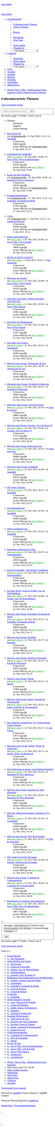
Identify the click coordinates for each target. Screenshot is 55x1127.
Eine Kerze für (14, 133)
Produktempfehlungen (17, 195)
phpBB (16, 1093)
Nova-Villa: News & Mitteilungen (23, 159)
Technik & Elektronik (17, 389)
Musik (10, 684)
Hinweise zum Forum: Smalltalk (22, 467)
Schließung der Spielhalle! (19, 154)
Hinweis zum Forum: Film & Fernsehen (26, 836)
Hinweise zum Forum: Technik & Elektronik (28, 384)
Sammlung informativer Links (21, 549)
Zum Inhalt (6, 4)
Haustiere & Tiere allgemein (20, 180)
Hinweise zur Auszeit (17, 278)
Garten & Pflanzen (16, 221)
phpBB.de (33, 1100)
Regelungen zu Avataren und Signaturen (26, 901)
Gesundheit (12, 821)
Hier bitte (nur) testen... (18, 343)
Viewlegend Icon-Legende (13, 1088)
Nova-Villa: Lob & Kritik (19, 242)
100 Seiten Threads (16, 487)
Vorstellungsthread (16, 508)
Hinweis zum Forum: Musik (20, 678)
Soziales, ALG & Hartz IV (19, 430)
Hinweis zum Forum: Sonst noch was (24, 446)
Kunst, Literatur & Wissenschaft (22, 707)
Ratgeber (11, 642)
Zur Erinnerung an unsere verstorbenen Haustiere (30, 769)
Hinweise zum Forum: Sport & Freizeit (25, 405)
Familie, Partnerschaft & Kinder (22, 862)
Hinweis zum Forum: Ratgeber (21, 637)
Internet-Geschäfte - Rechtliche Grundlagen (27, 570)
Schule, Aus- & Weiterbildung (21, 598)
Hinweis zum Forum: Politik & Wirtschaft (27, 658)
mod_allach (16, 157)
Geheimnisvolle (18, 136)
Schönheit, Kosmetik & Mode (21, 201)
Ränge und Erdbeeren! (17, 237)
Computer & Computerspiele (20, 885)
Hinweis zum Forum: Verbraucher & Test (26, 363)
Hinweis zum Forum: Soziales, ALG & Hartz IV (30, 425)
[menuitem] (25, 24)
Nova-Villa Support (16, 306)
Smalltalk (11, 139)
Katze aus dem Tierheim (18, 175)
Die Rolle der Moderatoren (19, 322)
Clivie (10, 216)
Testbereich (12, 348)
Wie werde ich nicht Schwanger (22, 857)
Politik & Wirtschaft (16, 663)
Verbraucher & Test (16, 368)
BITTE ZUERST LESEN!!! (20, 257)
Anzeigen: (17, 925)
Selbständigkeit (14, 554)
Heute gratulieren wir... (18, 529)
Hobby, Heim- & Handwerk (20, 754)
